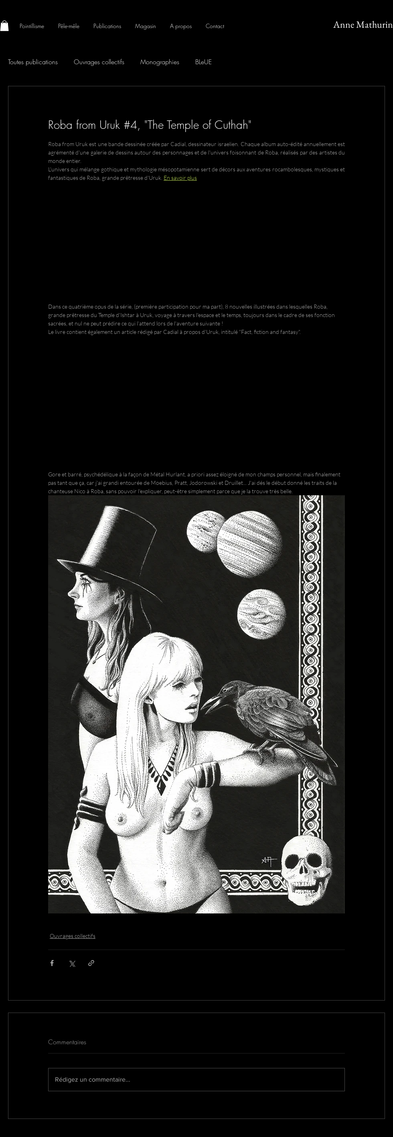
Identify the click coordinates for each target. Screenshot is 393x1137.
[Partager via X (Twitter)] (71, 963)
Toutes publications (33, 62)
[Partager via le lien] (91, 963)
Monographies (159, 62)
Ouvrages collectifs (99, 62)
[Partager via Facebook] (52, 963)
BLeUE (203, 62)
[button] (4, 25)
